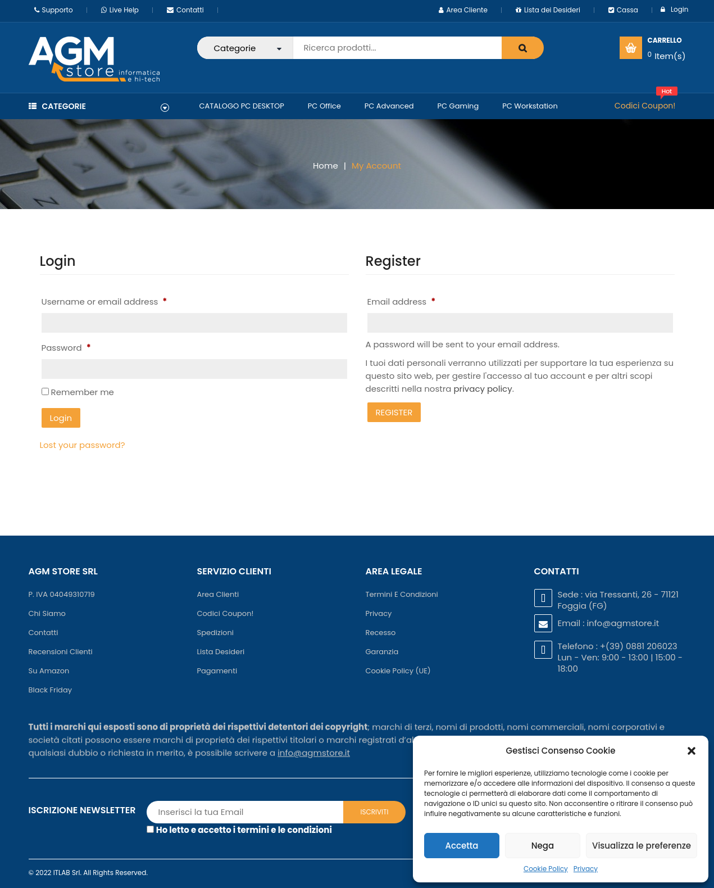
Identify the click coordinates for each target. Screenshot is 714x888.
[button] (691, 750)
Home (325, 165)
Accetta (461, 845)
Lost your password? (82, 445)
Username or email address (104, 301)
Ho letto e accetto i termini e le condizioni (244, 830)
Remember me (78, 392)
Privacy (586, 868)
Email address (401, 301)
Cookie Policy (546, 868)
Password (66, 348)
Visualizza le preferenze (641, 845)
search (523, 48)
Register (394, 412)
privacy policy (482, 389)
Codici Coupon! (645, 105)
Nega (542, 845)
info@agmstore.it (622, 623)
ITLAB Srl (66, 872)
